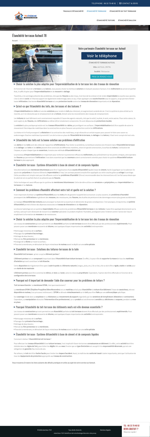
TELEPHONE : (104, 3)
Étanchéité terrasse (96, 11)
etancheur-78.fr (47, 430)
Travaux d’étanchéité (73, 11)
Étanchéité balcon (127, 20)
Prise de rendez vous (102, 76)
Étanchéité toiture (106, 20)
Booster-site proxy (89, 433)
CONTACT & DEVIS (130, 3)
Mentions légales (105, 430)
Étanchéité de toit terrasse (123, 11)
